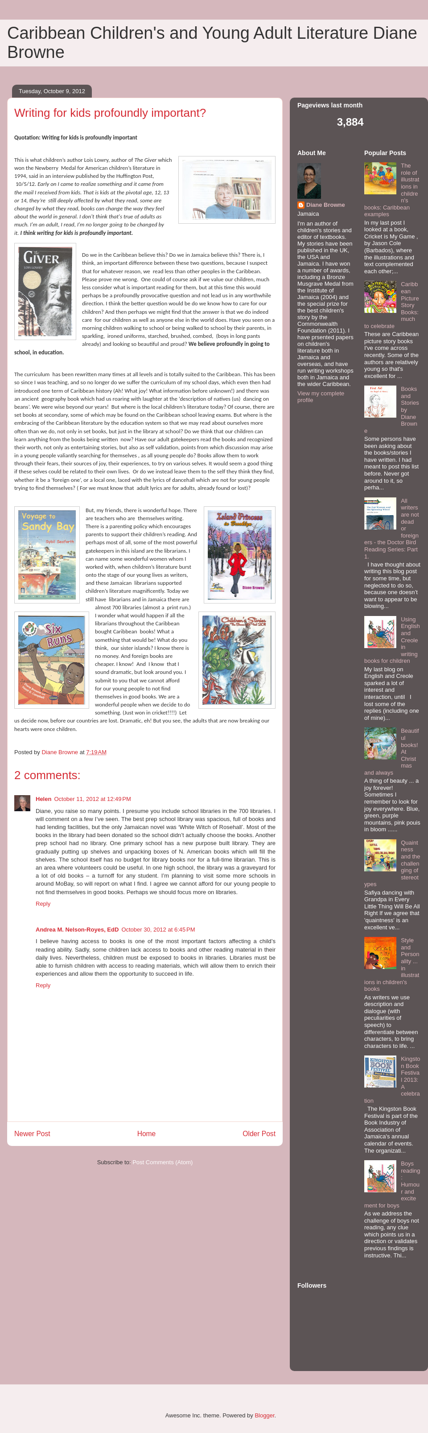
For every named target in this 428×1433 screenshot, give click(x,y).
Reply (43, 903)
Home (146, 1133)
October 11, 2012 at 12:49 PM (92, 799)
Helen (43, 799)
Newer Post (32, 1133)
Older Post (259, 1133)
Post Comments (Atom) (162, 1162)
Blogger (264, 1415)
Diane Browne (325, 204)
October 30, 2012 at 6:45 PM (158, 929)
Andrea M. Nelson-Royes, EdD (77, 929)
